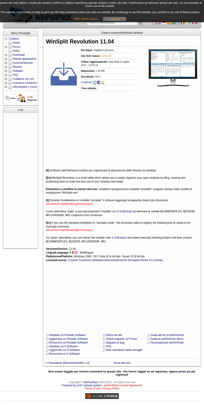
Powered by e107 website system (82, 385)
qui (189, 371)
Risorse (17, 66)
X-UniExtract (124, 211)
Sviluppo (18, 70)
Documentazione (23, 62)
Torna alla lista (122, 362)
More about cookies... (87, 18)
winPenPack (91, 382)
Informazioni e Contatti (26, 86)
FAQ (15, 74)
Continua (114, 18)
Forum (16, 46)
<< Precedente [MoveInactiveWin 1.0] (67, 362)
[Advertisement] (20, 180)
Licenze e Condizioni (25, 82)
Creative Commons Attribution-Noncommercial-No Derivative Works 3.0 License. (115, 260)
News (16, 50)
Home (16, 42)
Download (18, 54)
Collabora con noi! (23, 78)
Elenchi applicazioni (24, 58)
